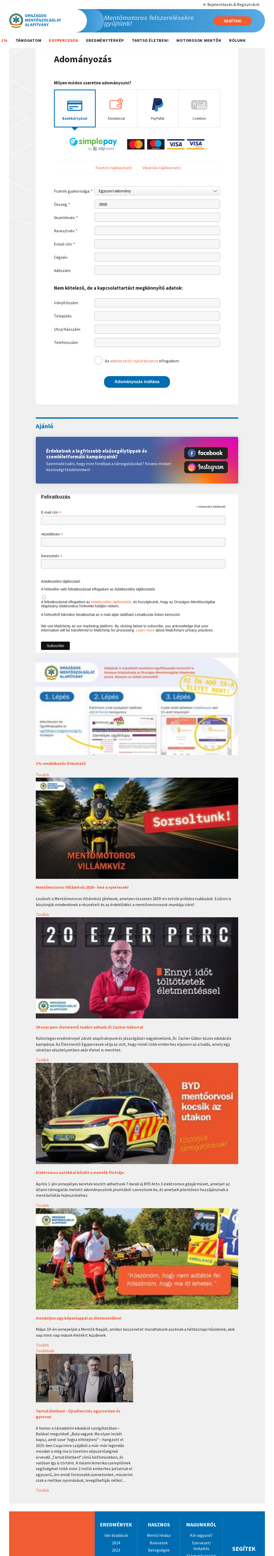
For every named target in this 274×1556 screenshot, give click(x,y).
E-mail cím (51, 512)
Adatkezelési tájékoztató (60, 581)
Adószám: (62, 270)
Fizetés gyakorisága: (72, 191)
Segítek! (233, 20)
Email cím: (63, 244)
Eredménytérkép (105, 40)
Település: (63, 315)
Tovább (42, 774)
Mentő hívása (158, 1535)
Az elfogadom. (142, 360)
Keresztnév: (64, 230)
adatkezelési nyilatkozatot (134, 360)
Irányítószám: (66, 302)
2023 (116, 1550)
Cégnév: (61, 257)
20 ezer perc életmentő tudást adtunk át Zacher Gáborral (89, 1027)
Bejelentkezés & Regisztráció (230, 4)
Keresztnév (51, 556)
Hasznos (159, 1524)
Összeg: (61, 204)
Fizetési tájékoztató (113, 167)
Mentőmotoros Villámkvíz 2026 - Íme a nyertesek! (82, 887)
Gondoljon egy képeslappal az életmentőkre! (78, 1318)
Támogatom (29, 40)
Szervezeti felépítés (201, 1545)
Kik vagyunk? (201, 1535)
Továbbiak (45, 1350)
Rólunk (237, 40)
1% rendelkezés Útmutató (61, 763)
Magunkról (201, 1524)
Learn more (145, 630)
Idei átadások (116, 1535)
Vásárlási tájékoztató (161, 167)
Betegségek (158, 1550)
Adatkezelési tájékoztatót (111, 602)
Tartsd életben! (150, 40)
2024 (116, 1542)
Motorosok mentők (198, 40)
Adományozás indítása (136, 381)
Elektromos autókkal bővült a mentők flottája (80, 1172)
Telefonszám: (66, 342)
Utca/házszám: (67, 329)
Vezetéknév (52, 534)
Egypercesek (63, 40)
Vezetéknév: (64, 217)
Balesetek (159, 1542)
